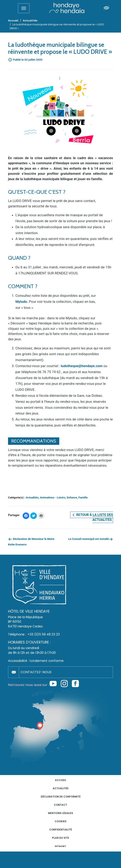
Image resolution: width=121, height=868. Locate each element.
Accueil (60, 780)
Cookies (60, 821)
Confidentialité (60, 829)
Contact (60, 805)
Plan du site (60, 838)
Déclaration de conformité (60, 796)
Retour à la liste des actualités (92, 517)
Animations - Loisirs (52, 497)
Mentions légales (60, 813)
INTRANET (60, 846)
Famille (82, 497)
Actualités (32, 497)
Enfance (72, 497)
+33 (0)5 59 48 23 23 (44, 634)
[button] (60, 110)
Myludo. (21, 302)
